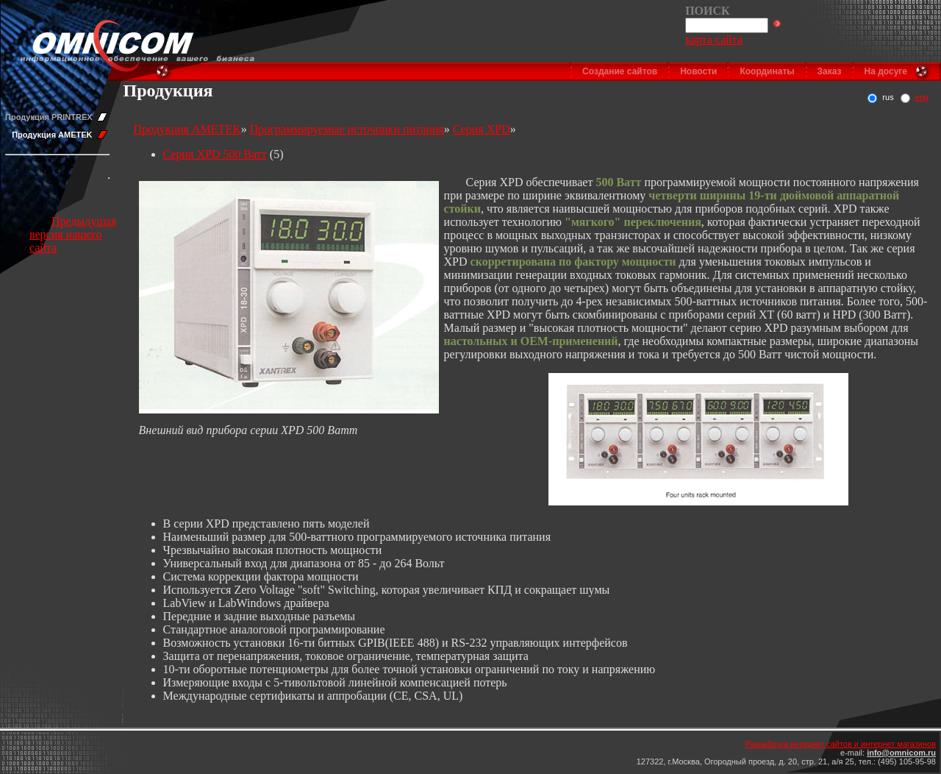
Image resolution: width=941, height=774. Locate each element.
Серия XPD (481, 129)
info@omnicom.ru (901, 752)
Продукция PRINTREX (49, 117)
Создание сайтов (619, 71)
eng (922, 97)
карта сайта (714, 39)
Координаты (767, 71)
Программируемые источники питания (347, 129)
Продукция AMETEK (52, 134)
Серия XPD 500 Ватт (215, 154)
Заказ (829, 71)
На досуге (886, 71)
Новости (698, 71)
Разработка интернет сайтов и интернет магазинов (840, 743)
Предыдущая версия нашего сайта (72, 234)
